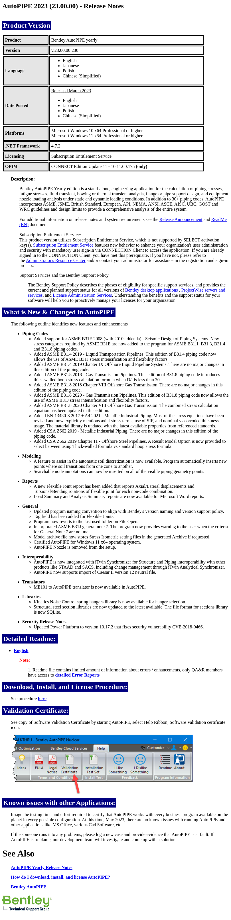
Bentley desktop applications (152, 290)
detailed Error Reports (77, 675)
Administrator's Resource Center (56, 260)
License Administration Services (82, 295)
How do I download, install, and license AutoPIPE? (60, 877)
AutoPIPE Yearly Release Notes (41, 867)
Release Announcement (180, 219)
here (42, 698)
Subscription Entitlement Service (63, 245)
